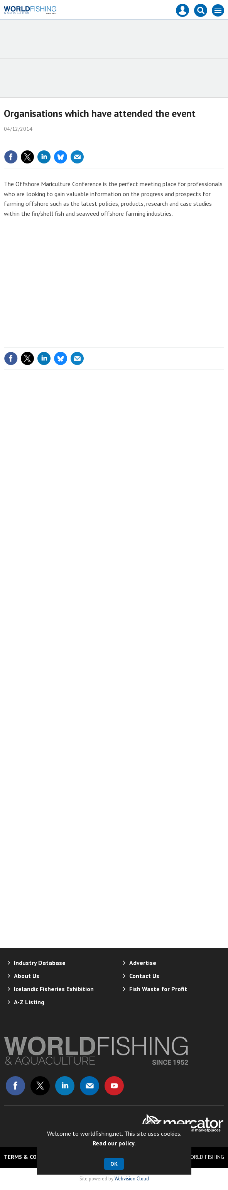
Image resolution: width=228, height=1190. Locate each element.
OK (114, 1163)
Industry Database (40, 963)
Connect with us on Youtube (114, 1086)
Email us (89, 1086)
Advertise (142, 963)
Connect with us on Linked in (65, 1086)
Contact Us (144, 976)
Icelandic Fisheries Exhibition (54, 989)
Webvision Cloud (132, 1178)
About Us (26, 976)
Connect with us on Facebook (15, 1086)
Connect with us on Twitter (40, 1086)
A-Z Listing (29, 1002)
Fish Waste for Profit (158, 989)
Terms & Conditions (33, 1156)
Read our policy (114, 1143)
